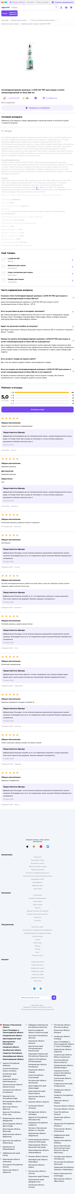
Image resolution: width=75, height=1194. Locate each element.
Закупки (38, 908)
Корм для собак (37, 974)
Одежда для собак (37, 977)
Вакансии (37, 917)
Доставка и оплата (37, 863)
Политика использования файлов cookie (37, 876)
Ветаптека (37, 981)
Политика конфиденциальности (37, 873)
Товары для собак (37, 971)
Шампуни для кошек (10, 24)
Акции (37, 939)
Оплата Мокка (37, 936)
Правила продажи (37, 869)
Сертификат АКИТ (37, 879)
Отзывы (37, 949)
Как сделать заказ (37, 860)
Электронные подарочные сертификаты (37, 930)
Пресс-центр (37, 904)
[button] (50, 98)
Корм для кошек (37, 965)
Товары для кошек (18, 20)
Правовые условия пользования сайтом (37, 1007)
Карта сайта (37, 889)
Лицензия (37, 857)
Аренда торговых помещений (37, 911)
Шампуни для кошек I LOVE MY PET (36, 24)
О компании (37, 895)
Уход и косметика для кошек (42, 20)
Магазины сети (37, 955)
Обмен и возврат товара (37, 866)
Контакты (37, 920)
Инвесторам (37, 901)
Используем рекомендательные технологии (37, 1009)
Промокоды (37, 943)
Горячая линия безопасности (37, 914)
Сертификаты (37, 882)
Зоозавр (4, 20)
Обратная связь (37, 885)
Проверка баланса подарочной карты (37, 933)
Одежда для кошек (37, 968)
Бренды (37, 946)
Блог (37, 952)
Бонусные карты (38, 927)
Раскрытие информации (37, 898)
